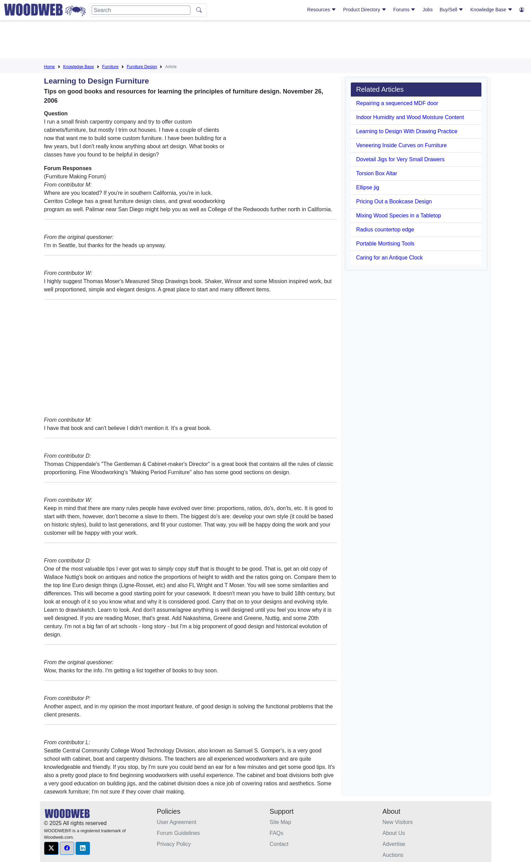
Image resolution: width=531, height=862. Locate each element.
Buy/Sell (451, 9)
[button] (51, 848)
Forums (404, 9)
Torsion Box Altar (376, 173)
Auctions (393, 855)
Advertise (394, 844)
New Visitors (398, 822)
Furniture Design (142, 66)
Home (49, 66)
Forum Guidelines (178, 833)
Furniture (110, 66)
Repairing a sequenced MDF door (397, 103)
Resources (321, 9)
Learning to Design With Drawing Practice (406, 131)
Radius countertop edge (385, 229)
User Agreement (177, 822)
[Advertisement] (265, 40)
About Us (394, 833)
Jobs (428, 9)
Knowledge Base (491, 9)
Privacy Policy (174, 844)
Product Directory (364, 9)
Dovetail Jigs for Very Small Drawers (400, 159)
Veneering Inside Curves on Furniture (401, 145)
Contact (279, 844)
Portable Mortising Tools (385, 243)
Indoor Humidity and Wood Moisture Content (410, 117)
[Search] (141, 10)
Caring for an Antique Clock (389, 258)
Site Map (280, 822)
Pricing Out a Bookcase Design (394, 201)
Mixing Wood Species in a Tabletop (398, 215)
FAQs (276, 833)
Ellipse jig (368, 187)
